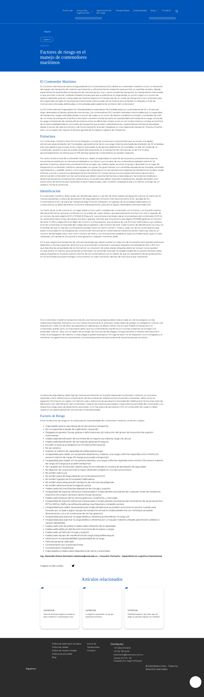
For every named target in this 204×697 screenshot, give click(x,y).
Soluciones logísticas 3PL (83, 11)
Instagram (27, 672)
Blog (153, 10)
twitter (73, 565)
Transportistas (122, 10)
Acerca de (68, 10)
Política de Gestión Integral (64, 650)
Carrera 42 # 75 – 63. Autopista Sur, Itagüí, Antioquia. (128, 659)
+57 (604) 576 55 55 (122, 648)
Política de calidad (60, 647)
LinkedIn (77, 565)
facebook (69, 565)
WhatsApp (81, 565)
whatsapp (195, 682)
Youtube (40, 672)
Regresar (47, 32)
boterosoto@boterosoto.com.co (128, 655)
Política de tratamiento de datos (66, 644)
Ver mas (45, 624)
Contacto (166, 10)
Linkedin (35, 672)
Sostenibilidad (140, 10)
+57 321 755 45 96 (121, 651)
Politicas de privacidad (62, 654)
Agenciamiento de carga (104, 11)
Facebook (31, 672)
